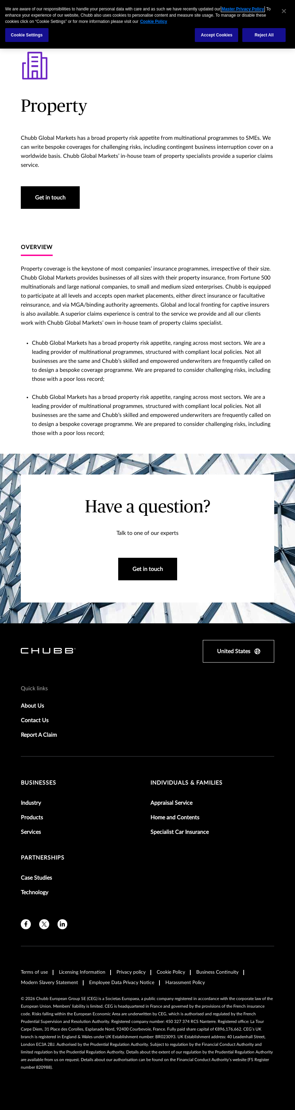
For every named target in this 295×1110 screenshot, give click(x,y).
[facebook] (26, 924)
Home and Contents (174, 817)
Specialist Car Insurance (179, 832)
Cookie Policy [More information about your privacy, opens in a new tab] (153, 21)
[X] (44, 924)
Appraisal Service (171, 803)
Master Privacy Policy (243, 9)
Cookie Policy (171, 972)
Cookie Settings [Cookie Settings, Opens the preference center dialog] (27, 35)
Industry (31, 803)
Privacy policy (131, 972)
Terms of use (34, 972)
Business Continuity (217, 972)
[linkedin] (63, 924)
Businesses (38, 783)
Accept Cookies (216, 35)
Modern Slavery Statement (49, 982)
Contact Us (35, 720)
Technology (34, 892)
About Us (32, 706)
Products (32, 817)
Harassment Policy (185, 982)
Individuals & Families (186, 783)
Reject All (264, 35)
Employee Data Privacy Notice (121, 982)
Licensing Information (82, 972)
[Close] (284, 11)
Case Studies (36, 878)
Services (31, 832)
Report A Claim (39, 735)
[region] (147, 24)
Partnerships (42, 858)
